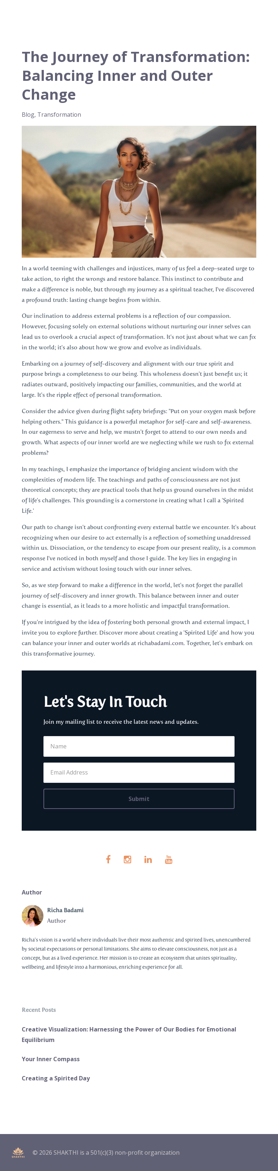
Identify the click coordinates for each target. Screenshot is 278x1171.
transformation (59, 115)
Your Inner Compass (51, 1059)
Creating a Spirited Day (56, 1078)
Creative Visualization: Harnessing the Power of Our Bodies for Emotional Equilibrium (129, 1034)
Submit (139, 799)
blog (28, 115)
